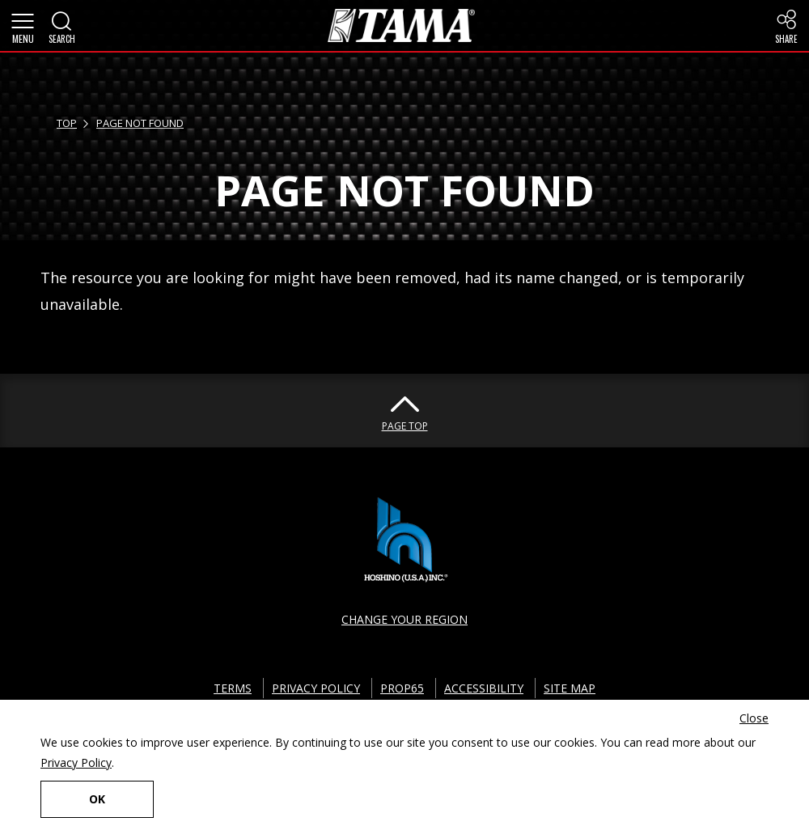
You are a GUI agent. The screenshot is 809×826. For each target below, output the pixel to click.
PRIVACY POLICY (316, 688)
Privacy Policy (76, 762)
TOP (67, 123)
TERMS (233, 688)
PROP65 (402, 688)
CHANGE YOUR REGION (404, 619)
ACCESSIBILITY (483, 688)
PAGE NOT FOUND (140, 123)
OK (97, 799)
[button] (22, 26)
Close (754, 718)
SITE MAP (569, 688)
